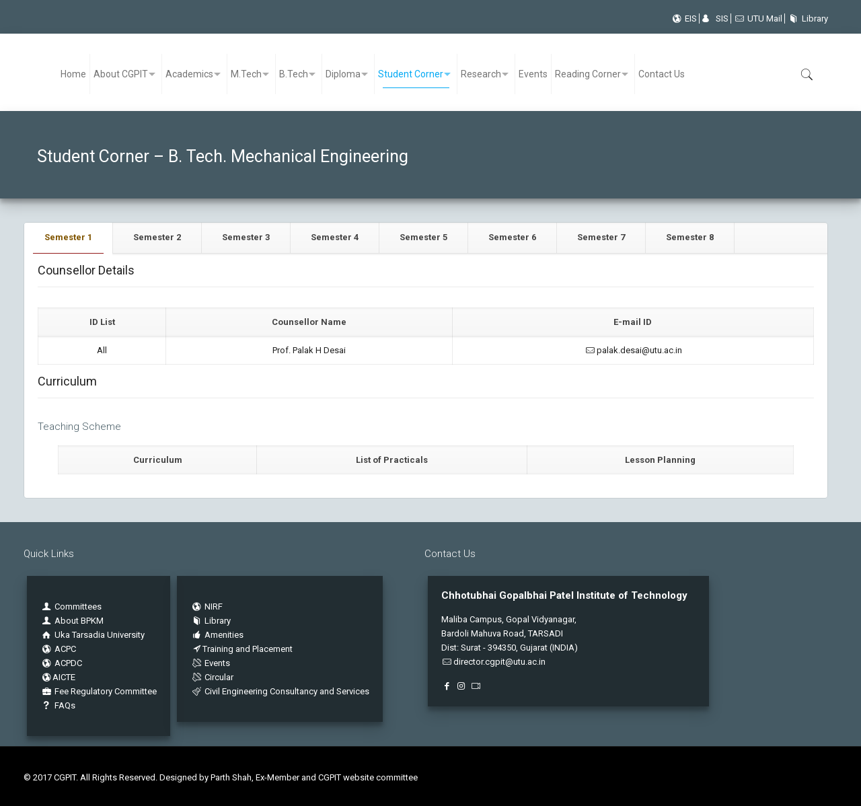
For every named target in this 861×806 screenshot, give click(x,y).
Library (806, 18)
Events (210, 663)
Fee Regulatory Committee (98, 691)
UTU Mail (757, 18)
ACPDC (61, 663)
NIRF (213, 606)
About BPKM (79, 621)
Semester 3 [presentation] (246, 237)
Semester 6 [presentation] (512, 237)
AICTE (57, 677)
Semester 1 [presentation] (68, 237)
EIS (684, 18)
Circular (211, 677)
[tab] (68, 238)
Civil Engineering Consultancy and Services (279, 691)
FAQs (57, 705)
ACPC (58, 649)
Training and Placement (241, 649)
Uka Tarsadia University (92, 635)
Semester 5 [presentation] (423, 237)
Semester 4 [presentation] (335, 237)
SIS (715, 18)
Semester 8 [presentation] (690, 237)
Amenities (217, 635)
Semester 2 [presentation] (157, 237)
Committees (78, 606)
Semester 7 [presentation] (601, 237)
